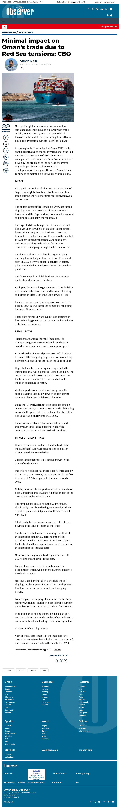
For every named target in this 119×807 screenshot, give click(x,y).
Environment (10, 702)
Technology (9, 757)
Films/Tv (82, 705)
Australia (45, 739)
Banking (45, 692)
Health (7, 689)
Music (81, 710)
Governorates (10, 686)
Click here (57, 650)
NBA (6, 741)
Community (9, 710)
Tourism (8, 705)
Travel (81, 697)
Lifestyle (82, 686)
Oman (81, 726)
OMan (21, 670)
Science (8, 755)
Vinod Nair (28, 61)
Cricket (7, 731)
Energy (44, 694)
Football (8, 726)
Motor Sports (10, 734)
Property (45, 702)
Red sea (8, 670)
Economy (45, 686)
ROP (6, 694)
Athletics (8, 736)
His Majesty (9, 700)
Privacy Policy (82, 773)
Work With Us (59, 773)
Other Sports (10, 744)
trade (32, 670)
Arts (80, 689)
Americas (45, 728)
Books (81, 707)
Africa (44, 736)
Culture (82, 692)
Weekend (82, 715)
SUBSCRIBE (109, 2)
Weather (8, 713)
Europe (44, 731)
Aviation (45, 697)
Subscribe (56, 782)
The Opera (83, 713)
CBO (44, 670)
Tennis (7, 728)
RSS (77, 782)
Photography (84, 702)
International (84, 731)
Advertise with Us (36, 782)
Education (9, 697)
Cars (43, 700)
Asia (43, 734)
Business (9, 32)
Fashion (82, 700)
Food (81, 694)
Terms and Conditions (14, 782)
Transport (8, 692)
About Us (8, 773)
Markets (45, 689)
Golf (6, 739)
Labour (7, 707)
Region (44, 726)
